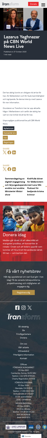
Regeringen (8, 142)
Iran (5, 137)
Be (23, 330)
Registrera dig (23, 292)
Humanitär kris (10, 133)
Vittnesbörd (23, 351)
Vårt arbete (23, 347)
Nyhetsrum (8, 128)
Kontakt (23, 358)
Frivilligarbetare (23, 334)
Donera (23, 337)
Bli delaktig (23, 326)
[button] (31, 436)
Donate (33, 3)
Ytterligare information (23, 354)
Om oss (23, 343)
